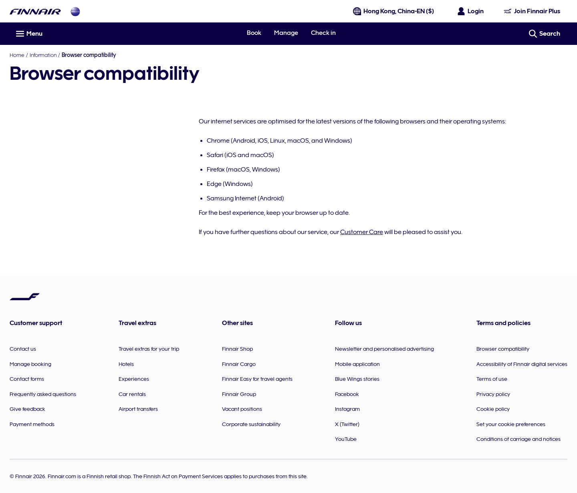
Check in (323, 32)
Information (43, 55)
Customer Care (361, 232)
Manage (286, 32)
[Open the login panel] (471, 11)
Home (17, 55)
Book (254, 32)
